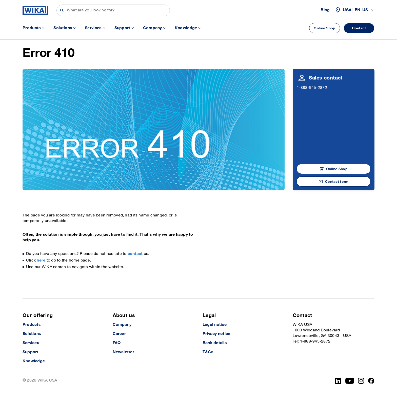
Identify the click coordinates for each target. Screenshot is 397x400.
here (41, 260)
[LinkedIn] (338, 381)
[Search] (113, 10)
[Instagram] (361, 381)
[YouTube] (349, 381)
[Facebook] (371, 381)
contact (135, 253)
